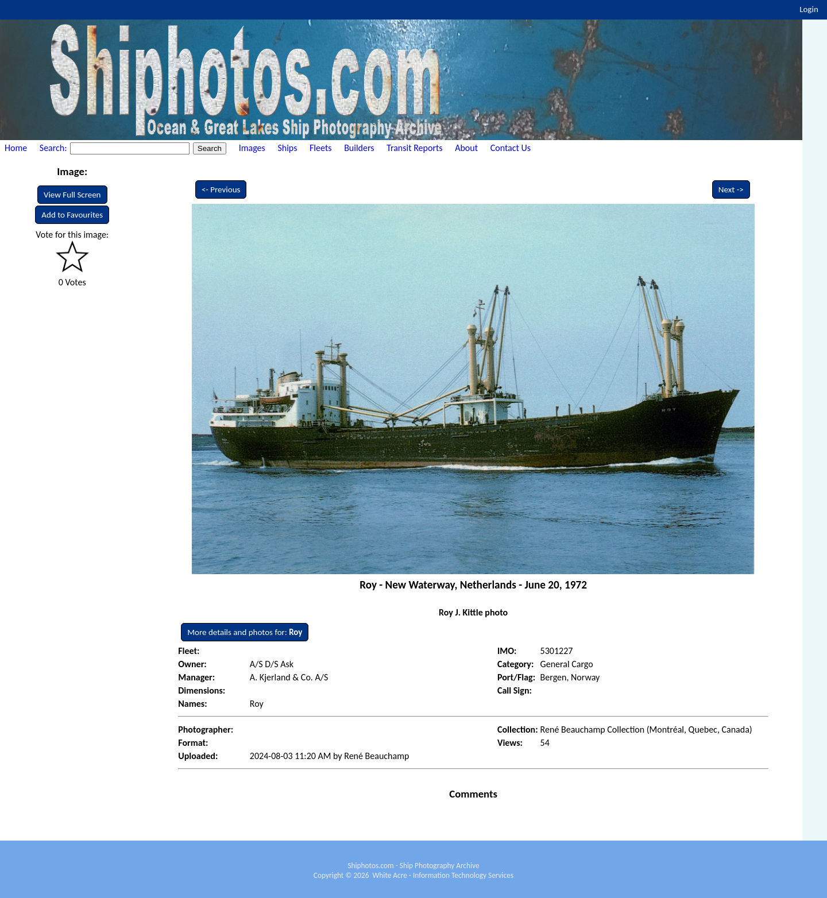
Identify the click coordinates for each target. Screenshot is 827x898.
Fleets (320, 147)
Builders (359, 147)
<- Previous (221, 189)
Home (16, 147)
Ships (287, 147)
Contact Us (510, 147)
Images (252, 147)
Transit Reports (414, 147)
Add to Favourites (72, 215)
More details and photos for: (244, 632)
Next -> (731, 189)
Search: (54, 147)
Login (808, 9)
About (466, 147)
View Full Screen (72, 194)
